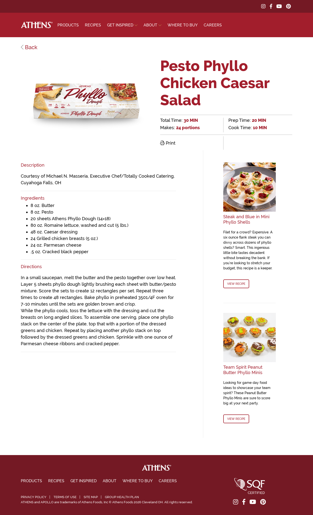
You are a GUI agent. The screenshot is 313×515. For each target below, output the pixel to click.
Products (68, 25)
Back (29, 47)
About (150, 25)
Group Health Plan (122, 497)
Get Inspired (120, 25)
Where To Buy (183, 25)
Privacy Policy (33, 497)
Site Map (91, 497)
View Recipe (236, 284)
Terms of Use (65, 497)
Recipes (93, 25)
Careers (213, 25)
